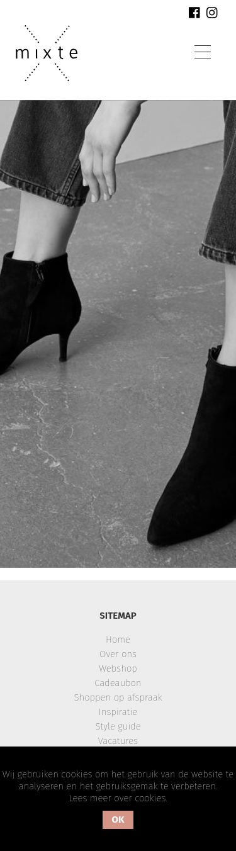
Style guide (117, 726)
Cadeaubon (117, 683)
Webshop (118, 668)
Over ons (118, 654)
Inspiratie (118, 712)
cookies (150, 798)
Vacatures (118, 741)
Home (118, 639)
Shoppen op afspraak (118, 697)
